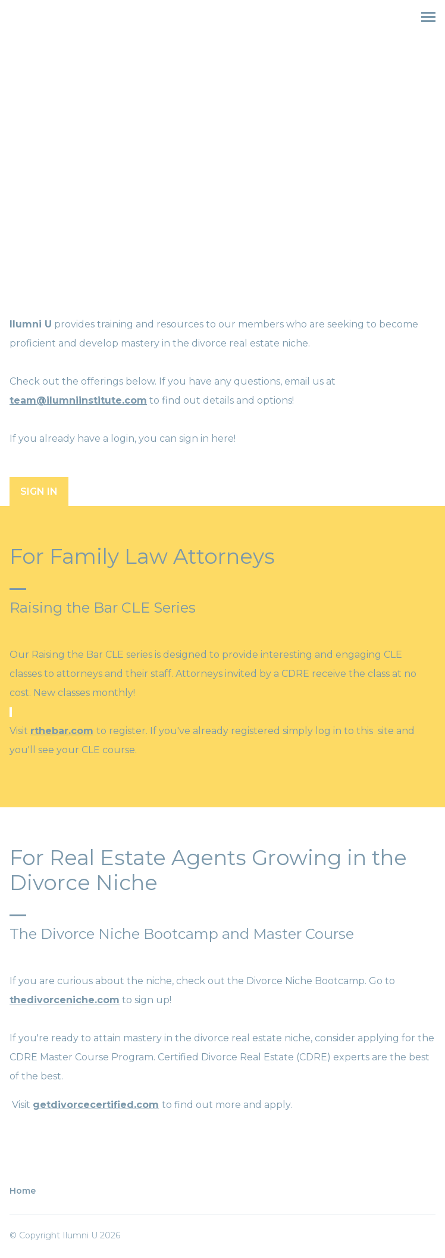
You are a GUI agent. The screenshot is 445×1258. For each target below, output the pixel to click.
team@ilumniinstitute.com (78, 400)
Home (23, 1190)
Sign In (39, 491)
